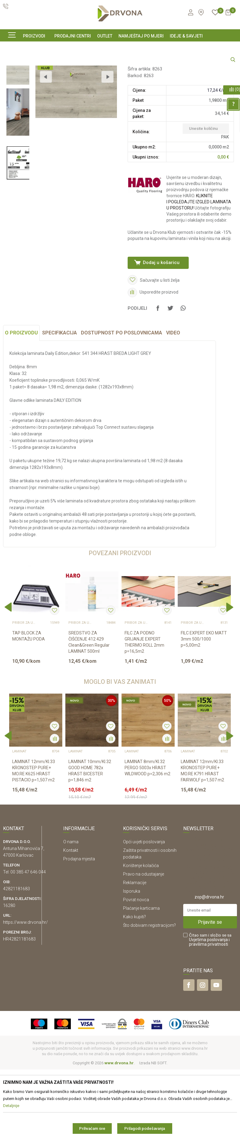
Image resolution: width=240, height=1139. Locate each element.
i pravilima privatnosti (209, 1011)
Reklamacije (134, 952)
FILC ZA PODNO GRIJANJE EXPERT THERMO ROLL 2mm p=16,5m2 (144, 711)
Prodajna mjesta (79, 928)
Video (173, 402)
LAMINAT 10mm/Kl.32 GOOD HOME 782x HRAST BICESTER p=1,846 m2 (89, 840)
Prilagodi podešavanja (144, 1128)
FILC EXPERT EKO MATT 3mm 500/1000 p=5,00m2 (204, 708)
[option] (17, 118)
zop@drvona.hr (209, 966)
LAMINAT (136, 119)
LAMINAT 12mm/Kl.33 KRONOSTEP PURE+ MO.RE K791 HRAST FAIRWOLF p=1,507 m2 (202, 840)
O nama (70, 911)
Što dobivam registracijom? (149, 994)
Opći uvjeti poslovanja (144, 911)
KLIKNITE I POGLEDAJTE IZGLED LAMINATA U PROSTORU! (197, 258)
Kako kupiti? (134, 986)
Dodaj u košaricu (161, 319)
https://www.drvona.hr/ (25, 991)
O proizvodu (21, 402)
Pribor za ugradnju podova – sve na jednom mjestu (24, 692)
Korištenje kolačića (141, 935)
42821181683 (16, 958)
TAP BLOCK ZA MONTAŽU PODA (28, 705)
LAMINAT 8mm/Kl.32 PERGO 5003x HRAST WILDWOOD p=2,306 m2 (147, 837)
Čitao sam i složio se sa (210, 1009)
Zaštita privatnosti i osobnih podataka (149, 923)
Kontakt (70, 919)
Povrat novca (136, 969)
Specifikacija (59, 402)
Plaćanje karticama (141, 977)
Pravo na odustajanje (143, 943)
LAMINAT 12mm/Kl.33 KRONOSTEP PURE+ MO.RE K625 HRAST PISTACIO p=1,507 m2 (33, 840)
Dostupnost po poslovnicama (121, 402)
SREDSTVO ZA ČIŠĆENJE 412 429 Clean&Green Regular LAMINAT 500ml (89, 711)
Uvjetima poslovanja (208, 1009)
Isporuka (131, 960)
